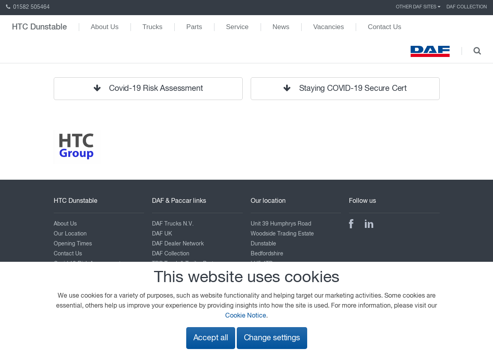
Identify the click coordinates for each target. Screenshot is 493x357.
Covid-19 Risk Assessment (148, 88)
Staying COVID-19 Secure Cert (345, 88)
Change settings (272, 338)
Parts (194, 27)
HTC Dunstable (39, 27)
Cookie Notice (245, 316)
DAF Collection (466, 7)
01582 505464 (28, 7)
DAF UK (162, 234)
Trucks (152, 27)
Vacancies (328, 27)
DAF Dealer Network (178, 244)
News (281, 27)
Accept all (210, 338)
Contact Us (384, 27)
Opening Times (73, 244)
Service (237, 27)
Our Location (70, 234)
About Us (105, 27)
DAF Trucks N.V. (173, 224)
